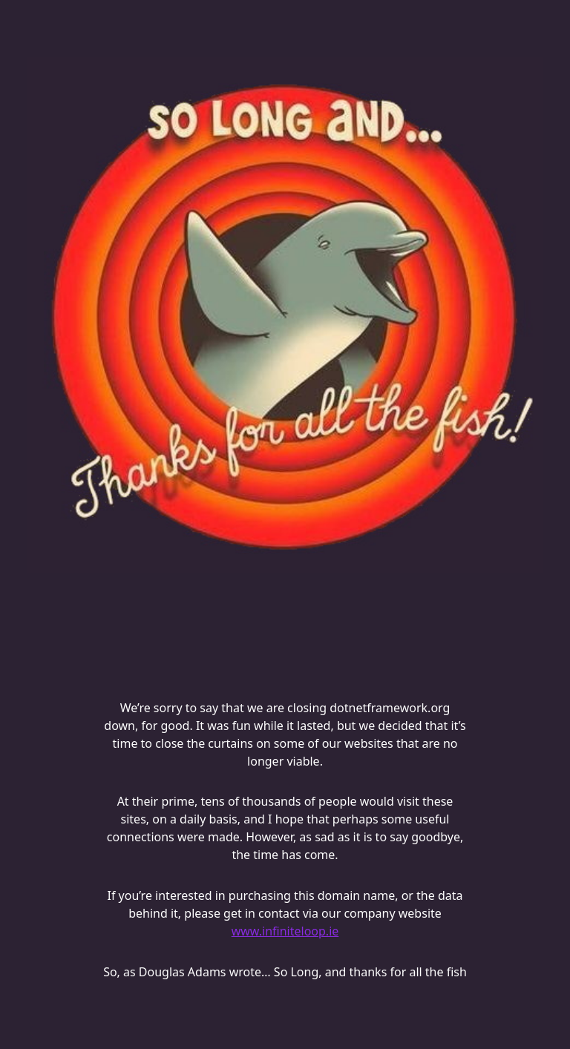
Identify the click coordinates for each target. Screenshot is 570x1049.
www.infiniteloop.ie (285, 931)
